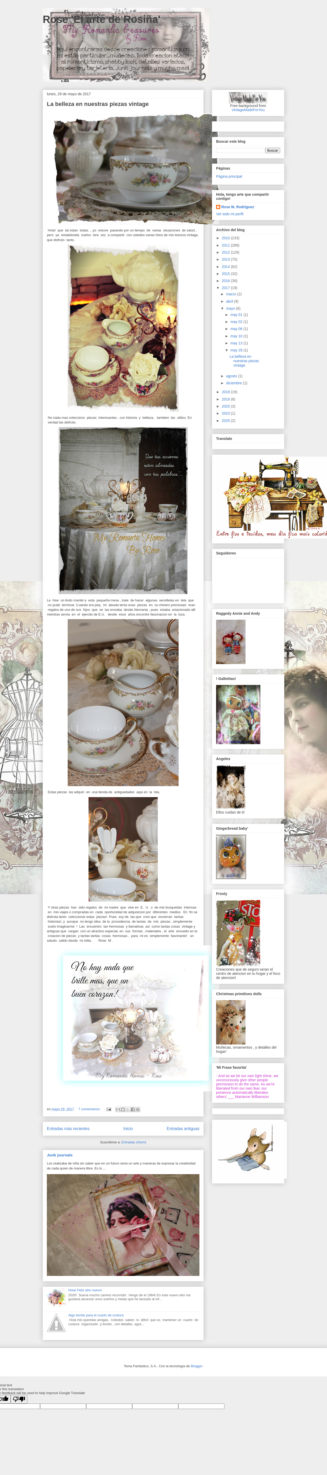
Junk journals (60, 1155)
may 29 (236, 350)
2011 (226, 245)
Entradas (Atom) (134, 1142)
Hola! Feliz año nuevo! (85, 1290)
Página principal (229, 176)
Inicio (128, 1128)
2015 (226, 274)
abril (230, 301)
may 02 (236, 322)
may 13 (236, 343)
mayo (231, 308)
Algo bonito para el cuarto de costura (95, 1315)
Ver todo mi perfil (229, 214)
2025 (226, 421)
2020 (226, 406)
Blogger (196, 1366)
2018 (226, 392)
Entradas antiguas (183, 1128)
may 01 (236, 315)
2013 (226, 259)
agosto (232, 376)
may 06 (236, 329)
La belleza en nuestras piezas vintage (98, 104)
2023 (226, 413)
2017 (226, 288)
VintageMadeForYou (248, 110)
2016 (226, 281)
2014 (226, 267)
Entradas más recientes (68, 1128)
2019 (226, 399)
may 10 (236, 336)
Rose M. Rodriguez (237, 207)
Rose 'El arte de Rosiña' (102, 19)
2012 (226, 252)
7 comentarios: (90, 1109)
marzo (231, 294)
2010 (226, 238)
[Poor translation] (19, 1399)
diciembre (234, 383)
